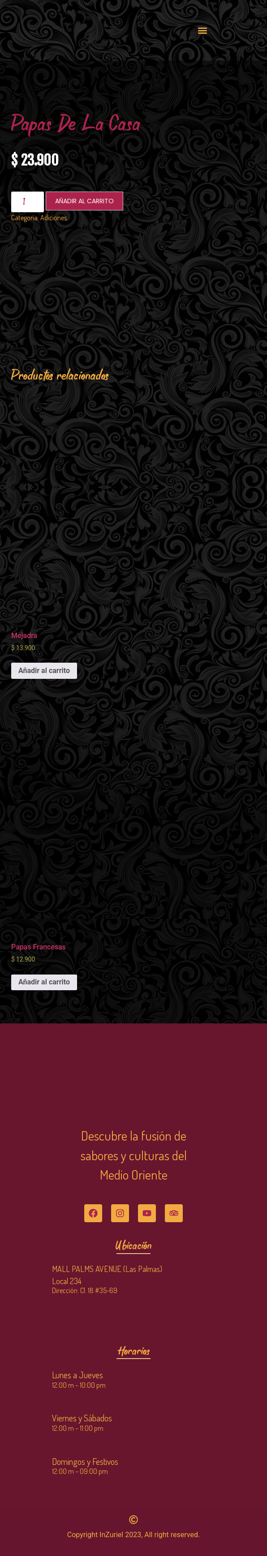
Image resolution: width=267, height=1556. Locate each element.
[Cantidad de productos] (27, 202)
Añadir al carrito (84, 201)
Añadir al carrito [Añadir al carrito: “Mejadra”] (44, 670)
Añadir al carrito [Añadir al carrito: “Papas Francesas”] (44, 982)
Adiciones (53, 217)
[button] (202, 30)
